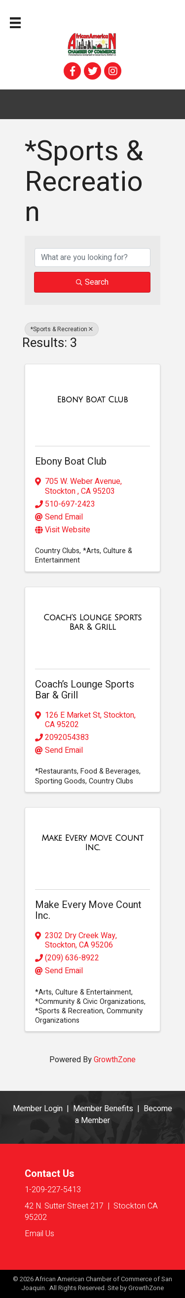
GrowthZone (115, 1060)
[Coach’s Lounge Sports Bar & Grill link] (92, 622)
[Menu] (15, 23)
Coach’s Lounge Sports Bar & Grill (84, 689)
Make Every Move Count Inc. (88, 910)
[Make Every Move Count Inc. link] (92, 843)
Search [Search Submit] (92, 282)
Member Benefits (103, 1109)
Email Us (39, 1234)
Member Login (38, 1109)
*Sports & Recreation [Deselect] (62, 329)
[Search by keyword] (92, 257)
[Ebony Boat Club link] (92, 400)
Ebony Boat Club (71, 461)
